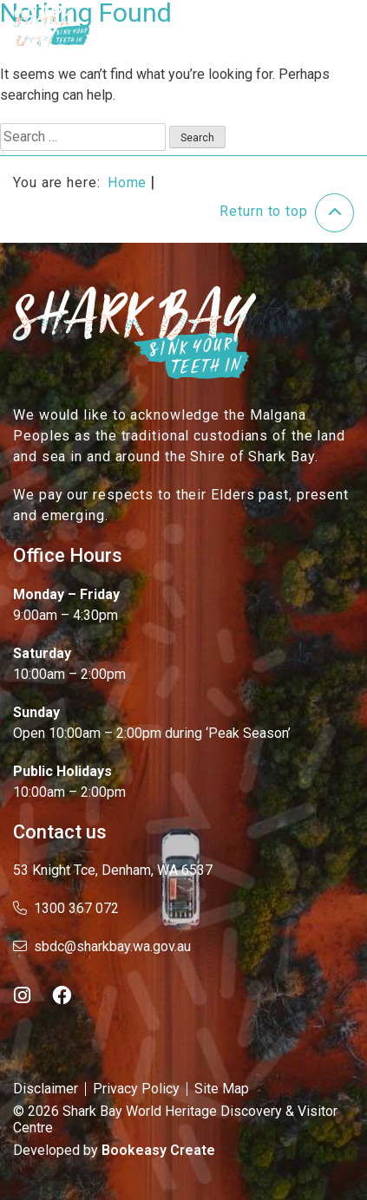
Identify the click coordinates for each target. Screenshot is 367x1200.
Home (127, 182)
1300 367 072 (66, 908)
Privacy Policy (136, 1088)
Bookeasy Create (158, 1150)
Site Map (221, 1088)
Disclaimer (45, 1088)
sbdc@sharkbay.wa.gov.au (102, 946)
